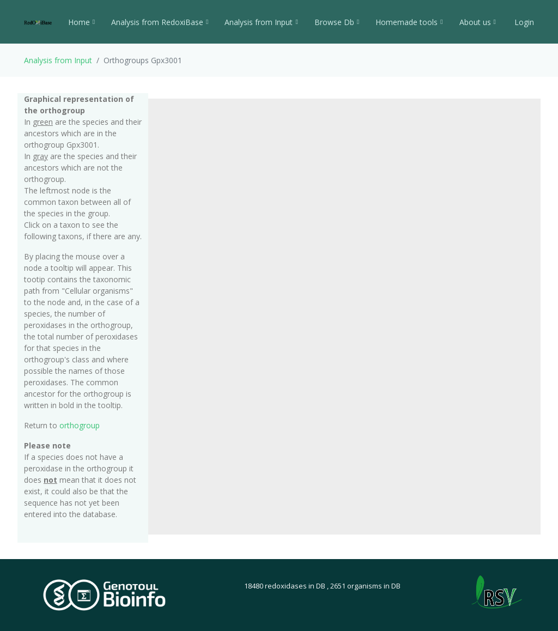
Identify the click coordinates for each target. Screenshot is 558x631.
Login (523, 22)
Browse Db (336, 22)
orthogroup (79, 425)
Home (81, 22)
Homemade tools (408, 22)
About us (477, 22)
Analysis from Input (261, 22)
